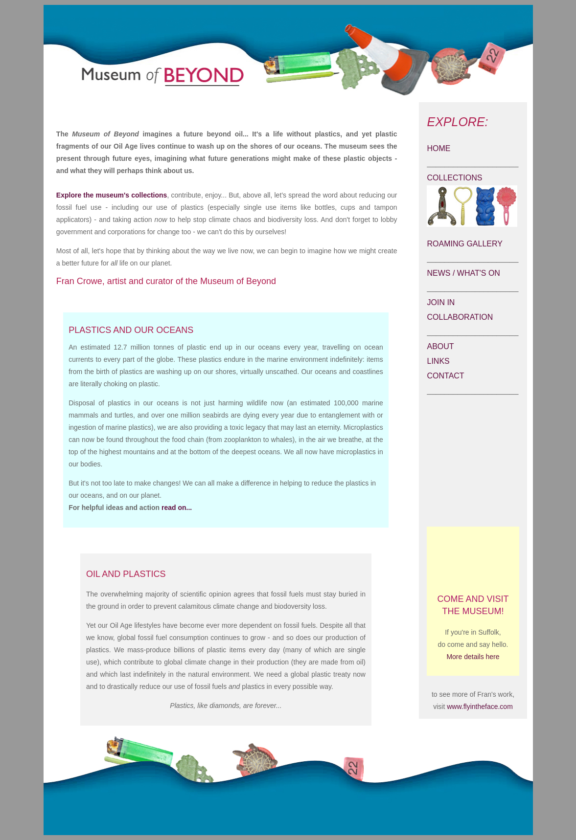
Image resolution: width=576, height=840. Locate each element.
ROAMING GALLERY (464, 244)
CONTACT (445, 376)
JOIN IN (441, 302)
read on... (176, 507)
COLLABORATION (460, 317)
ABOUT (440, 346)
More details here (472, 657)
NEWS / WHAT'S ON (463, 273)
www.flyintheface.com (479, 706)
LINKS (438, 361)
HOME (438, 148)
